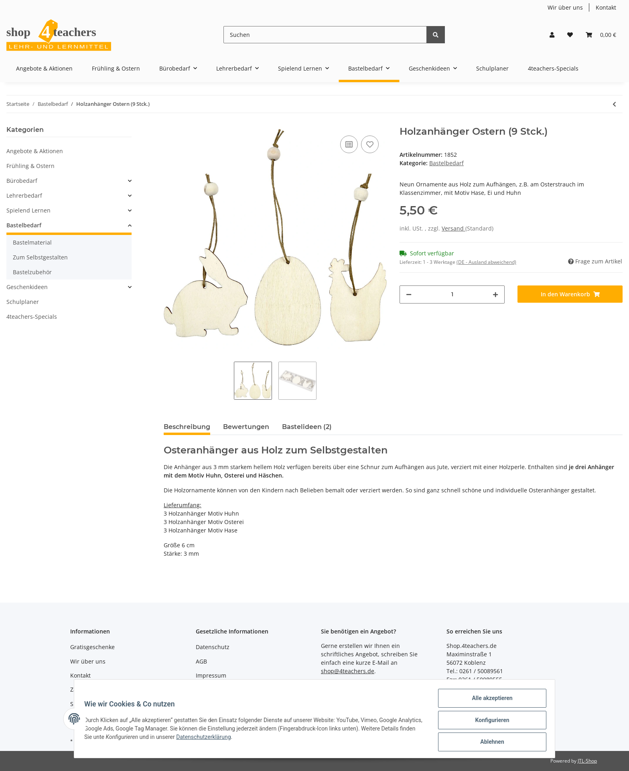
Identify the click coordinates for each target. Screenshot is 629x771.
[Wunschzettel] (570, 35)
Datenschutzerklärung (242, 738)
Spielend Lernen (28, 210)
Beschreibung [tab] (187, 427)
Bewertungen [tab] (246, 427)
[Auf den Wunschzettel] (370, 144)
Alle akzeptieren (489, 701)
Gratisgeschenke (92, 647)
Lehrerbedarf (24, 195)
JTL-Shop (587, 760)
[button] (552, 35)
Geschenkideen (27, 287)
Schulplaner (22, 302)
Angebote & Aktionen (34, 151)
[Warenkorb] (601, 35)
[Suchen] (325, 34)
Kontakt (606, 7)
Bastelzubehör (32, 272)
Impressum (211, 675)
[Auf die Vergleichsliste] (349, 144)
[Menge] (452, 294)
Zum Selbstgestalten (40, 257)
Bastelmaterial (32, 242)
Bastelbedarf (446, 163)
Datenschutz (212, 647)
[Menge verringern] (409, 294)
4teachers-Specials (31, 316)
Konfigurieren (489, 721)
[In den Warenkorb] (570, 294)
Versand (453, 228)
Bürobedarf (21, 180)
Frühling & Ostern (30, 166)
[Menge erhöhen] (495, 294)
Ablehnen (489, 742)
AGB (201, 661)
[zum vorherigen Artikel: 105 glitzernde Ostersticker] (614, 104)
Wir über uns (565, 7)
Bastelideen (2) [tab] (307, 427)
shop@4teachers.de (347, 671)
